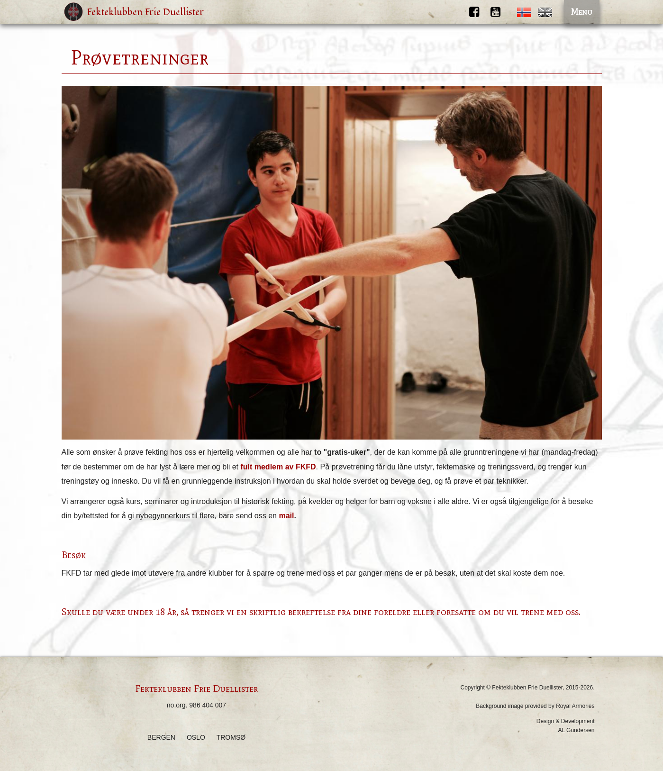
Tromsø (231, 737)
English (545, 12)
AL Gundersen (576, 730)
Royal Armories (575, 706)
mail (286, 516)
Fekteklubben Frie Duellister (145, 12)
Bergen (161, 737)
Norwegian (524, 12)
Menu (581, 12)
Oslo (196, 737)
